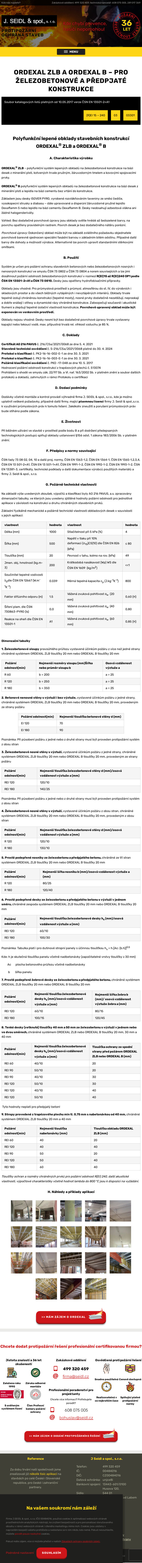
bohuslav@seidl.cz (76, 1418)
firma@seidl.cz (76, 1376)
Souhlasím (52, 1553)
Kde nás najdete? (11, 2)
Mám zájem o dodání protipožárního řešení (66, 1436)
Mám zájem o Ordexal (66, 1317)
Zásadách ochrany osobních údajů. (81, 1541)
